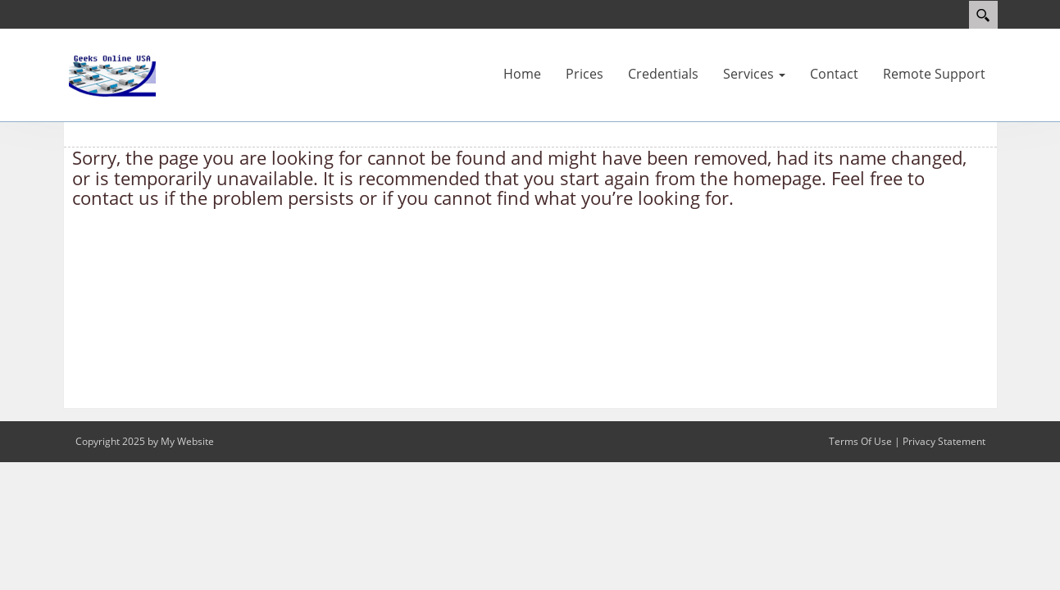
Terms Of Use (860, 441)
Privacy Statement (944, 441)
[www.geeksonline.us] (112, 73)
